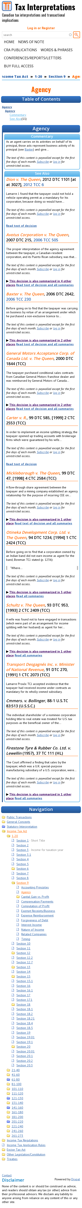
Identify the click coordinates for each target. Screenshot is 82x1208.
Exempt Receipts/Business (38, 911)
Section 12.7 (24, 962)
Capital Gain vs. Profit (35, 897)
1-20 (38, 76)
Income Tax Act (17, 831)
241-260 (17, 1131)
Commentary (18, 115)
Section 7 (22, 873)
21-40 (16, 1070)
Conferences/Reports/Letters (32, 58)
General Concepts (18, 822)
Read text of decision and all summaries (45, 285)
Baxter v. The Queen (25, 293)
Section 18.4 (24, 1023)
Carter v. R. (16, 417)
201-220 (17, 1121)
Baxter (29, 149)
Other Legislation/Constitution (26, 1154)
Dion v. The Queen (23, 179)
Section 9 (57, 76)
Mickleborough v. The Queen (32, 473)
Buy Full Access (18, 66)
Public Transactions (19, 817)
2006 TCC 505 (45, 239)
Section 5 (22, 864)
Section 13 (23, 967)
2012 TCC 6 (33, 184)
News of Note (31, 41)
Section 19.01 (25, 1037)
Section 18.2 (24, 1014)
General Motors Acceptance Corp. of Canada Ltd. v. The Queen (40, 356)
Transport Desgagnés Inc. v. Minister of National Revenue (40, 667)
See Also (15, 119)
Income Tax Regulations (22, 1140)
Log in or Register (41, 28)
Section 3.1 (23, 855)
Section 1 (22, 840)
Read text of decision (21, 226)
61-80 (16, 1079)
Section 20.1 (24, 1056)
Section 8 (22, 878)
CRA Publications (20, 49)
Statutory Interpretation (22, 826)
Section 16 (23, 986)
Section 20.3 (24, 1065)
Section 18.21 (25, 1018)
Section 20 (23, 1047)
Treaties (12, 1159)
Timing (25, 939)
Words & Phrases (57, 49)
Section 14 (23, 972)
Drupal (75, 1179)
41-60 (16, 1075)
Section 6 (22, 869)
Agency (7, 107)
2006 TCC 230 (18, 299)
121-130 (17, 1098)
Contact (7, 1175)
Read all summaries (30, 596)
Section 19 (23, 1033)
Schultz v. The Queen (25, 605)
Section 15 (23, 976)
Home (9, 41)
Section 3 (22, 850)
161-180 (17, 1112)
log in (56, 162)
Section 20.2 (24, 1061)
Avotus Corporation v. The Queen (37, 234)
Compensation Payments (37, 901)
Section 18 (23, 1004)
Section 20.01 (25, 1051)
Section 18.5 (24, 1028)
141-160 (17, 1108)
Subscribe (43, 162)
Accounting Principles (35, 887)
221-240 (17, 1126)
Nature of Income (32, 930)
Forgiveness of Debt (34, 920)
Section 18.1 (24, 1009)
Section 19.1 (24, 1042)
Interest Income (31, 925)
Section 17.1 (24, 1000)
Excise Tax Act (16, 1150)
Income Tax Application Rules (26, 1145)
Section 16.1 (24, 990)
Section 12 (23, 953)
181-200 (17, 1117)
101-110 (17, 1089)
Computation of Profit (35, 906)
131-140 (17, 1103)
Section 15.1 (24, 981)
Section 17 (23, 995)
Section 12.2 (24, 958)
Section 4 (22, 859)
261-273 (17, 1136)
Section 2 (22, 845)
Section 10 (23, 943)
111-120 (17, 1093)
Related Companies (34, 934)
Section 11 (23, 948)
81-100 (16, 1084)
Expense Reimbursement (37, 915)
